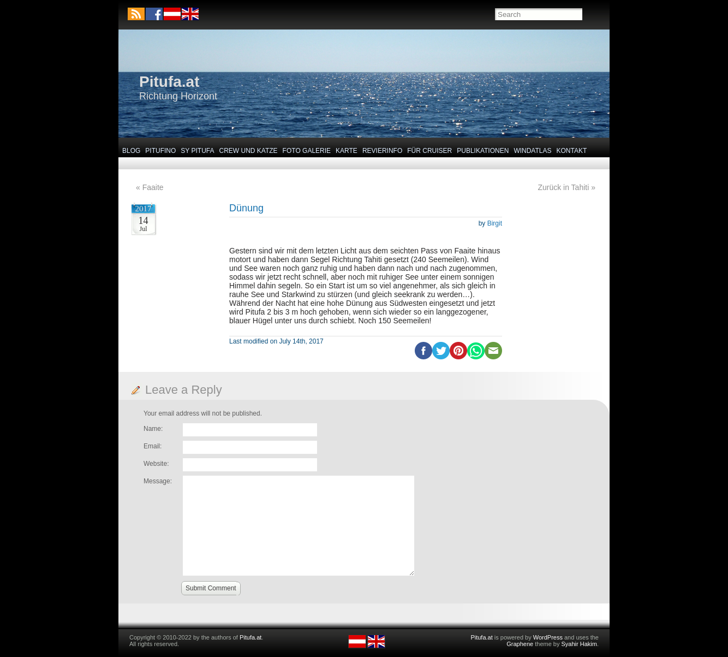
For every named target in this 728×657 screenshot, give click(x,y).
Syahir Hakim (579, 644)
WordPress (548, 637)
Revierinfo (382, 151)
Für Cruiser (429, 151)
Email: (153, 446)
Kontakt (572, 151)
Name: (153, 429)
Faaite (153, 187)
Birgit (494, 223)
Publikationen (483, 151)
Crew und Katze (248, 151)
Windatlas (532, 151)
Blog (131, 151)
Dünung (246, 208)
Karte (346, 151)
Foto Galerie (307, 151)
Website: (156, 463)
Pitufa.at (169, 81)
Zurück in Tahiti (563, 187)
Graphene (519, 644)
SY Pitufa (197, 151)
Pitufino (160, 151)
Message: (158, 481)
